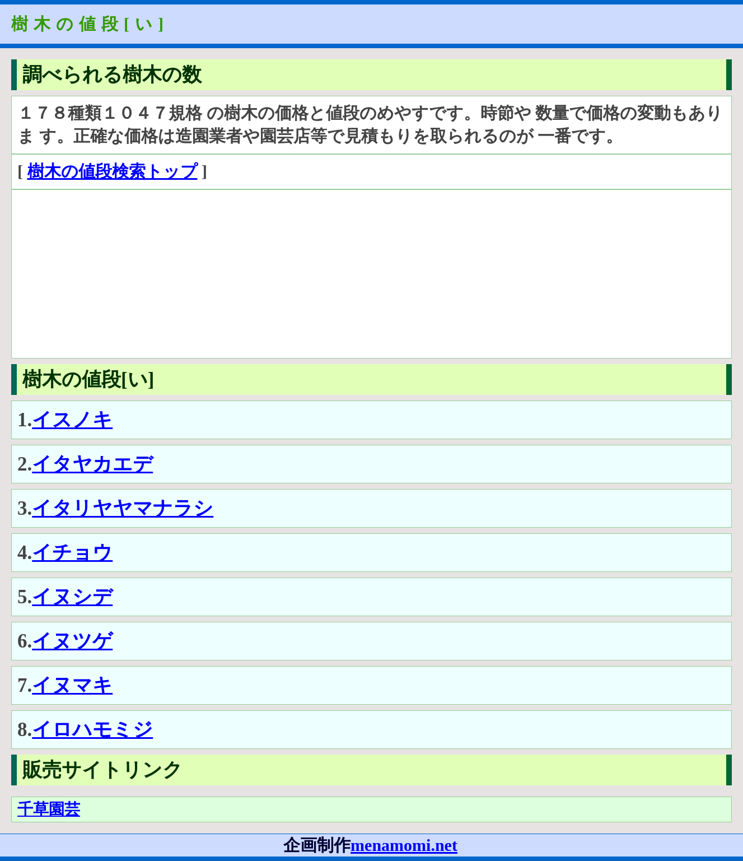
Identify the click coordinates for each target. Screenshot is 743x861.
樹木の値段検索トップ (112, 171)
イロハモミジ (92, 730)
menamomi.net (404, 845)
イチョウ (72, 553)
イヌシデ (72, 597)
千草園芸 (48, 809)
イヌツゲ (72, 641)
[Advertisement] (353, 274)
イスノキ (72, 420)
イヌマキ (72, 685)
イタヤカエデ (92, 464)
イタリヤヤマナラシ (122, 508)
